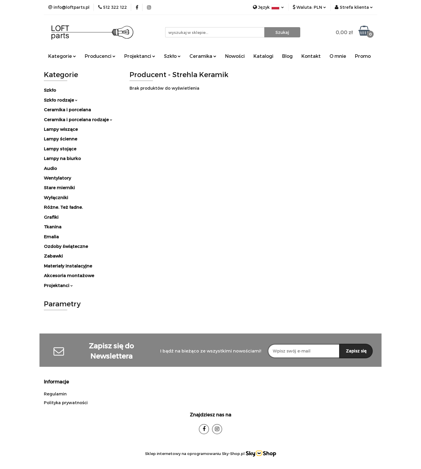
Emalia (51, 236)
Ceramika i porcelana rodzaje (78, 119)
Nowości (235, 56)
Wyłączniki (56, 197)
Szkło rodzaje (60, 100)
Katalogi (263, 56)
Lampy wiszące (61, 129)
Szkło (172, 56)
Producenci (100, 56)
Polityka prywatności (66, 402)
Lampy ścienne (60, 138)
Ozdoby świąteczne (66, 246)
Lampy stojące (60, 148)
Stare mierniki (59, 187)
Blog (287, 56)
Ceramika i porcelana (67, 109)
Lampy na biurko (62, 158)
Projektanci (139, 56)
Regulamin (55, 393)
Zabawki (53, 255)
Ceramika (202, 56)
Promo (363, 56)
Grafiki (51, 217)
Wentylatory (57, 177)
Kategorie (62, 56)
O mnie (337, 56)
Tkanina (52, 226)
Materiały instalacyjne (68, 265)
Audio (50, 168)
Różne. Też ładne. (63, 207)
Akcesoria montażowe (69, 275)
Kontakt (311, 56)
